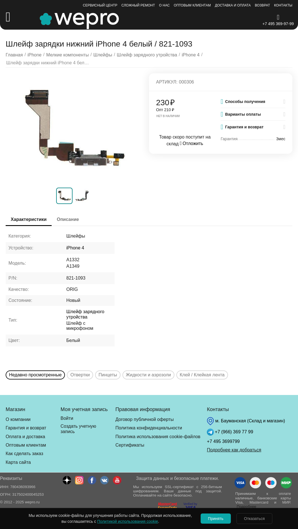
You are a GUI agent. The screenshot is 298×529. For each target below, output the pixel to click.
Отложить (191, 143)
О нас (164, 5)
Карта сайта (18, 462)
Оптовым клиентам (192, 5)
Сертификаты (129, 445)
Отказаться (255, 518)
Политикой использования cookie (126, 521)
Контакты (283, 5)
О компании (18, 419)
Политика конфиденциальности (148, 427)
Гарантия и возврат (26, 427)
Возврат (262, 5)
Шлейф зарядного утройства (85, 314)
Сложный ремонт (138, 5)
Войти (67, 418)
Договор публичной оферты (144, 419)
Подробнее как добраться (234, 449)
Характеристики (29, 219)
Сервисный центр (100, 5)
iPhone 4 (75, 247)
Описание (69, 219)
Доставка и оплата (233, 5)
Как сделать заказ (24, 453)
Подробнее (246, 506)
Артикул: (167, 82)
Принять (215, 518)
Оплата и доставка (25, 436)
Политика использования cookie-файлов (157, 436)
